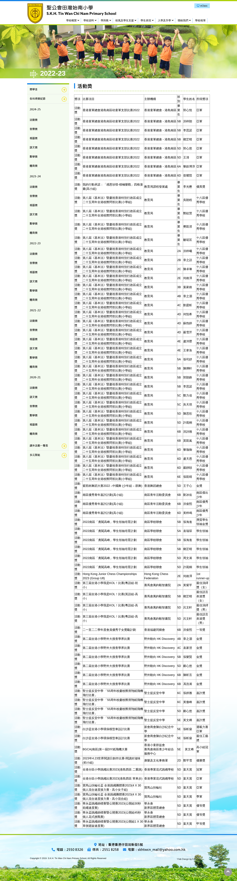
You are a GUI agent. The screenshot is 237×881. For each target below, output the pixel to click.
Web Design (183, 859)
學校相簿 (200, 20)
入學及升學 (164, 20)
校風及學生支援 (124, 20)
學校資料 (88, 20)
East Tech (196, 859)
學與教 (105, 20)
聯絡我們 (183, 20)
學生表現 (146, 20)
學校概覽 (71, 20)
